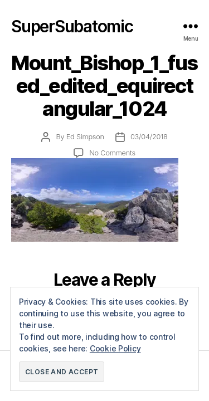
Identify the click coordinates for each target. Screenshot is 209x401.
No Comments (112, 153)
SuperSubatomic (72, 26)
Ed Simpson (85, 137)
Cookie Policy (115, 348)
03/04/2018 (149, 137)
